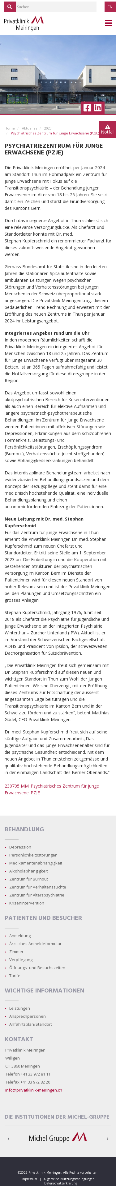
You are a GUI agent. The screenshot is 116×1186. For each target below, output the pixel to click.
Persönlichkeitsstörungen (33, 855)
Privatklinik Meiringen (25, 1050)
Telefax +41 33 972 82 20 (27, 1082)
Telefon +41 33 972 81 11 (27, 1074)
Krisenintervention (26, 903)
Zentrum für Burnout (28, 879)
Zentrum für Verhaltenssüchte (37, 887)
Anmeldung (20, 935)
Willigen (12, 1058)
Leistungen (19, 1008)
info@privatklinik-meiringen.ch (33, 1090)
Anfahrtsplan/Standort (30, 1024)
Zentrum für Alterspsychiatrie (36, 895)
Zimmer (16, 951)
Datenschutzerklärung (60, 1183)
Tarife (14, 975)
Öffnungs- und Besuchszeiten (37, 967)
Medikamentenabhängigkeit (35, 863)
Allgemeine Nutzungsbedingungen (69, 1179)
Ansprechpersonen (27, 1016)
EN (110, 7)
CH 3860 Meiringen (22, 1066)
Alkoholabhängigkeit (28, 871)
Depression (20, 847)
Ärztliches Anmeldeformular (35, 943)
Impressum (29, 1179)
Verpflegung (20, 959)
